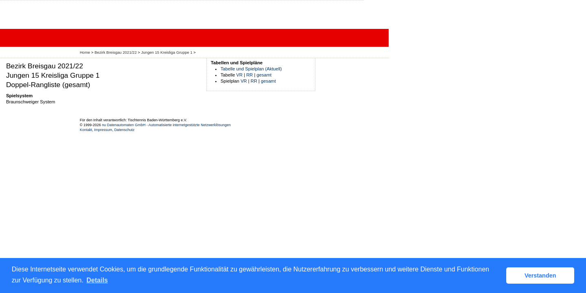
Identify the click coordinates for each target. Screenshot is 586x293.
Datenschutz (124, 130)
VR (239, 74)
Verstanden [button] (540, 275)
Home (85, 52)
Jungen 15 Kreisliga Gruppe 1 (166, 52)
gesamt (264, 74)
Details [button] (97, 280)
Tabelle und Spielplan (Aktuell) (251, 68)
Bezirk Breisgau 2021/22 (115, 52)
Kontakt (86, 130)
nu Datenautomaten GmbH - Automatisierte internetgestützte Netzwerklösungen (166, 125)
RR (249, 74)
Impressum (103, 130)
